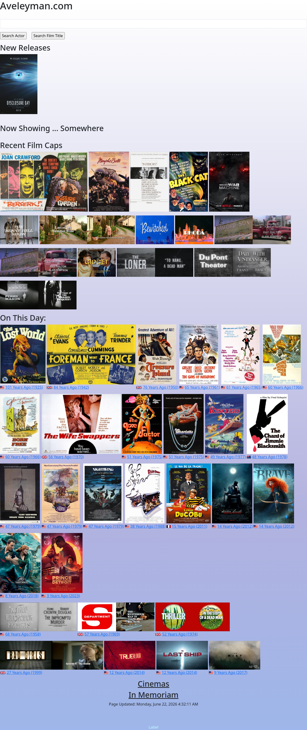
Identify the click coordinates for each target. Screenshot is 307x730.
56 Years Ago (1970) (66, 456)
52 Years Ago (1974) (180, 634)
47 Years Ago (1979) (23, 526)
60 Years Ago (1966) (285, 387)
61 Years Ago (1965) (244, 387)
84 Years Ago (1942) (71, 387)
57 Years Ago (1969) (102, 634)
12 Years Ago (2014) (127, 672)
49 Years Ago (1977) (228, 456)
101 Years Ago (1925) (24, 387)
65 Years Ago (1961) (202, 387)
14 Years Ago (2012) (235, 526)
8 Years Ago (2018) (21, 595)
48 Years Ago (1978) (269, 456)
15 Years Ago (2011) (189, 526)
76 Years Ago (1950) (160, 387)
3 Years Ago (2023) (63, 595)
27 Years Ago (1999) (24, 672)
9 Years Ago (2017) (230, 672)
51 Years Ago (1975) (144, 456)
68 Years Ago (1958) (23, 634)
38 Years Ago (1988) (147, 526)
